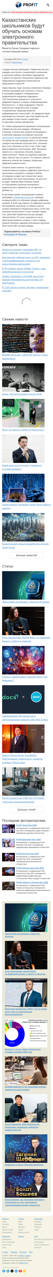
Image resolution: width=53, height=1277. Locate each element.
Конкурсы (37, 1227)
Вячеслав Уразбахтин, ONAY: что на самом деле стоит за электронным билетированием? (26, 1012)
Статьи (21, 1219)
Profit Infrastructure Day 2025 (30, 868)
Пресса (21, 1236)
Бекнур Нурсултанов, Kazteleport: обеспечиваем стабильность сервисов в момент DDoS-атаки (22, 759)
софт (11, 1229)
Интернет (5, 1224)
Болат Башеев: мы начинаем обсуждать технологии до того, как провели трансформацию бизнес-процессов (25, 1202)
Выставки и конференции (43, 1239)
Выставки (37, 1221)
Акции (36, 1229)
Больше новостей (26, 555)
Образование (17, 62)
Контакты (23, 1252)
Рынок (20, 1224)
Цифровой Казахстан (24, 197)
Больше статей (26, 809)
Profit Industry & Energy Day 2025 (32, 882)
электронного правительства (15, 138)
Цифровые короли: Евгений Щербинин (24, 1165)
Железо (5, 1229)
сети (9, 1244)
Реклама (13, 1252)
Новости (5, 1219)
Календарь (38, 1219)
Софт (4, 1247)
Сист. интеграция (8, 1242)
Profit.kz (25, 59)
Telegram (22, 234)
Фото (36, 1236)
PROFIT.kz (23, 1263)
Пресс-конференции (41, 1244)
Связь (4, 1221)
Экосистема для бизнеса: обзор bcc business (25, 602)
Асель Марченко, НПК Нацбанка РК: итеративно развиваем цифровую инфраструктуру (22, 1127)
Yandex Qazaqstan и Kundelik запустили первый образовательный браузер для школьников (23, 279)
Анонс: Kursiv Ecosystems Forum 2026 (22, 394)
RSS (31, 1252)
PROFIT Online (24, 1256)
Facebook (10, 234)
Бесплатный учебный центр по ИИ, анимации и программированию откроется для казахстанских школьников (26, 260)
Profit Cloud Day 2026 (26, 825)
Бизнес (4, 1227)
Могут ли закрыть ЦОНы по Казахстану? (23, 430)
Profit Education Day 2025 (28, 839)
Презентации (39, 1242)
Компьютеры (6, 1239)
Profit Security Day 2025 (27, 854)
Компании (6, 1236)
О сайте (5, 1252)
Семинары (38, 1224)
